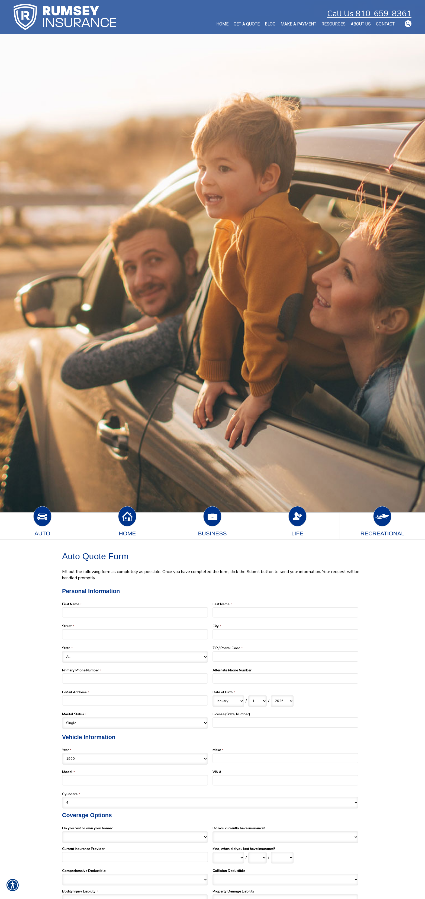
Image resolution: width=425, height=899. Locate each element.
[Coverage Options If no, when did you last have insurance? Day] (257, 858)
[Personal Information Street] (135, 634)
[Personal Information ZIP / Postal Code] (285, 656)
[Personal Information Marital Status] (135, 723)
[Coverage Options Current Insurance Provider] (135, 857)
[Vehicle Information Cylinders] (210, 803)
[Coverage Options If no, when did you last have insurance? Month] (228, 858)
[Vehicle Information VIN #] (285, 780)
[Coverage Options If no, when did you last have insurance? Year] (282, 858)
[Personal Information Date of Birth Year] (282, 701)
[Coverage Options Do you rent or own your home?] (135, 837)
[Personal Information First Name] (135, 612)
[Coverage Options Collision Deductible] (285, 879)
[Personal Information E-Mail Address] (135, 700)
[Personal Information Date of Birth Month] (228, 701)
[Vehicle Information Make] (285, 758)
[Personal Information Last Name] (285, 612)
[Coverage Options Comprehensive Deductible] (135, 879)
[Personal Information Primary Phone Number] (135, 678)
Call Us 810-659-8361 (369, 13)
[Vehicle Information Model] (135, 780)
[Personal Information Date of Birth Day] (257, 701)
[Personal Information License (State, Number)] (285, 722)
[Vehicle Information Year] (135, 759)
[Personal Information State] (135, 657)
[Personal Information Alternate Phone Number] (285, 678)
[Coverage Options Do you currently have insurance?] (285, 837)
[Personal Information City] (285, 634)
